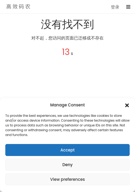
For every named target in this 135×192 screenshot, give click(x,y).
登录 (115, 7)
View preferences (67, 179)
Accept (67, 150)
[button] (127, 105)
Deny (67, 164)
